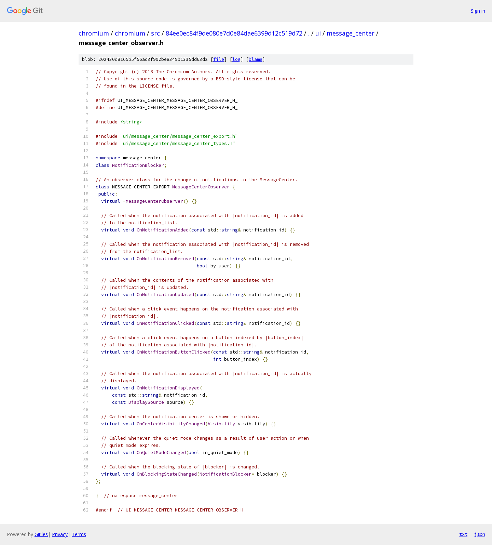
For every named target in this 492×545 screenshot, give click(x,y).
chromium (94, 33)
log (236, 59)
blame (255, 59)
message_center (350, 33)
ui (318, 33)
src (155, 33)
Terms (79, 534)
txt (463, 534)
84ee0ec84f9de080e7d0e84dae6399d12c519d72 (234, 33)
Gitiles (41, 534)
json (479, 534)
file (218, 59)
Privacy (60, 534)
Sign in (478, 11)
